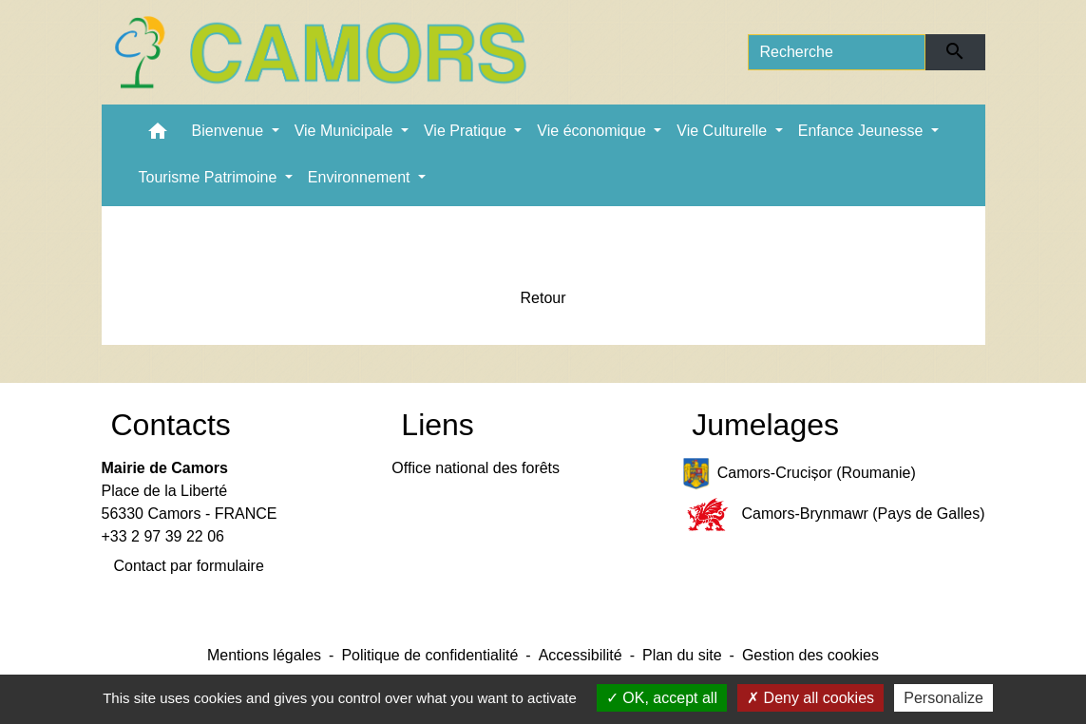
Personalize (943, 698)
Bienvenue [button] (230, 131)
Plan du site (682, 655)
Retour (542, 298)
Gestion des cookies (810, 655)
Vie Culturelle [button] (723, 131)
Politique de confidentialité (429, 655)
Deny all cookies (810, 698)
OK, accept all (661, 698)
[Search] (837, 52)
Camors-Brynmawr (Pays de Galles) (833, 514)
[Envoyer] (955, 52)
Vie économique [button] (593, 131)
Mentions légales (264, 655)
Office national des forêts (475, 468)
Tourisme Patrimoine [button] (210, 177)
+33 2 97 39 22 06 (163, 536)
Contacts (171, 425)
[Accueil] (320, 52)
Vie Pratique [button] (467, 131)
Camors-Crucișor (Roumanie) (799, 473)
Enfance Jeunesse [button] (862, 131)
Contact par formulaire (189, 566)
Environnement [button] (361, 177)
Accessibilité (580, 655)
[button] (157, 135)
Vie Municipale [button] (346, 131)
